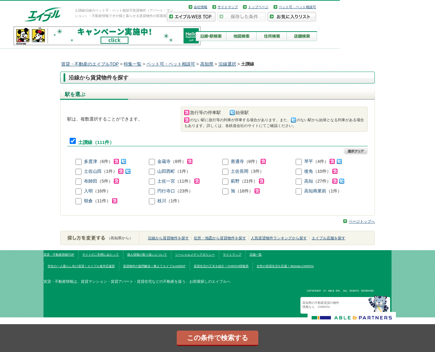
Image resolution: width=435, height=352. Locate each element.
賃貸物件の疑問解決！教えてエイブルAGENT (154, 266)
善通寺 (237, 161)
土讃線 (85, 142)
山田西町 (166, 171)
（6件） (111, 161)
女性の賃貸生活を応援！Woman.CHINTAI (285, 266)
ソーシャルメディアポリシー (195, 254)
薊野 (235, 181)
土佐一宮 (166, 181)
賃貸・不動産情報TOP (59, 254)
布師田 (90, 181)
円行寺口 (166, 190)
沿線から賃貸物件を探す (168, 238)
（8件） (182, 161)
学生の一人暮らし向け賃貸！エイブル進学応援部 (81, 266)
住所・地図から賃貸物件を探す (220, 238)
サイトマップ (228, 7)
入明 (88, 190)
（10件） (325, 171)
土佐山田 (93, 171)
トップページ (258, 7)
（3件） (256, 171)
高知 (308, 181)
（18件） (247, 190)
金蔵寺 (164, 161)
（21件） (252, 181)
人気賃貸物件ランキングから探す (279, 238)
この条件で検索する (217, 337)
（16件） (102, 190)
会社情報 (200, 7)
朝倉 (88, 200)
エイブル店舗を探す (328, 238)
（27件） (329, 181)
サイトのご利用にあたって (100, 254)
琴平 (308, 161)
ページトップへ (362, 221)
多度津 (90, 161)
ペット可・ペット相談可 (297, 7)
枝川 (161, 200)
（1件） (116, 171)
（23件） (184, 190)
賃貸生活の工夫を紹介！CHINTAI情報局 (221, 266)
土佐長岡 (239, 171)
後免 (308, 171)
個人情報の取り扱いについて (147, 254)
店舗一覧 (255, 254)
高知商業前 (315, 190)
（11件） (187, 181)
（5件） (108, 181)
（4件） (327, 161)
